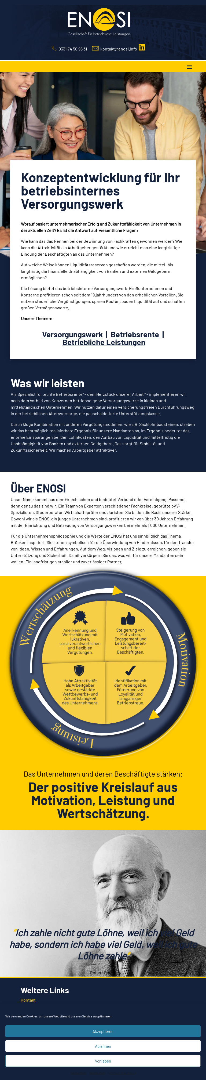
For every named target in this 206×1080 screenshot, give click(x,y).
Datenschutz (78, 1073)
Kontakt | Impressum (122, 1073)
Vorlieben (103, 1061)
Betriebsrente (135, 334)
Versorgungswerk (72, 334)
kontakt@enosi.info (118, 48)
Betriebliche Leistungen (103, 342)
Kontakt (28, 999)
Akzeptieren (103, 1031)
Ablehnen (103, 1046)
